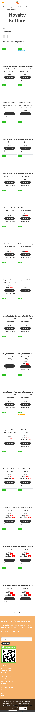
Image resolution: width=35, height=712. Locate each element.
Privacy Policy (26, 703)
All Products (6, 668)
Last (19, 612)
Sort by (6, 28)
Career (3, 683)
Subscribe (6, 643)
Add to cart (9, 77)
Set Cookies (12, 709)
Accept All (23, 709)
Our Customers (7, 681)
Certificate (5, 690)
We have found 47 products (13, 42)
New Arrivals (6, 673)
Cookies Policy (10, 705)
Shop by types (6, 670)
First (15, 612)
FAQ (2, 696)
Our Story (5, 679)
